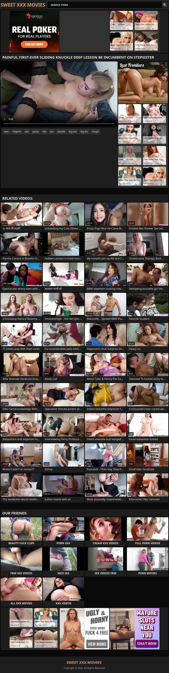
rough (95, 131)
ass (51, 131)
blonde (61, 131)
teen (6, 131)
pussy (36, 131)
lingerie (17, 131)
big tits (84, 131)
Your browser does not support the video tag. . (59, 94)
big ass (73, 131)
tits (44, 131)
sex (27, 131)
